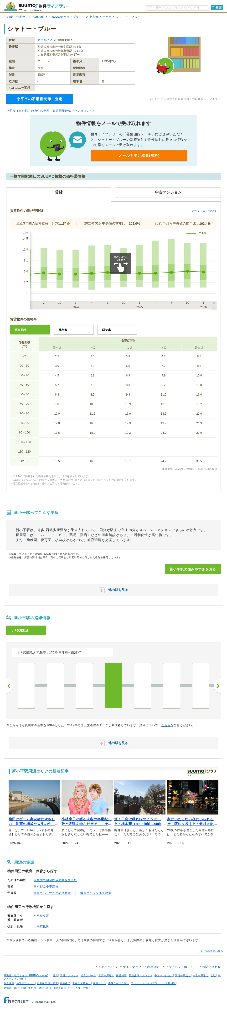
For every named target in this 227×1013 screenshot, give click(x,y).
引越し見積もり (81, 983)
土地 (213, 975)
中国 (70, 988)
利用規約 (153, 967)
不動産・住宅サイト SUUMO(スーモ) (26, 975)
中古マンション (164, 975)
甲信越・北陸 (36, 988)
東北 (16, 988)
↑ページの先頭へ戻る (210, 951)
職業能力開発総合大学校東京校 (55, 880)
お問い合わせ (211, 967)
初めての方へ (107, 967)
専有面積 (20, 330)
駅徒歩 (106, 330)
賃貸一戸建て (106, 975)
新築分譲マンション (140, 975)
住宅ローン (99, 983)
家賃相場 (121, 975)
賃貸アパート (88, 975)
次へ (217, 686)
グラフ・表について (204, 211)
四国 (63, 988)
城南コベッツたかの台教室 (52, 893)
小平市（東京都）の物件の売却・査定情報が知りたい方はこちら (51, 110)
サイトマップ (132, 967)
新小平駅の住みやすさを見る (193, 569)
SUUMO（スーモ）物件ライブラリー (36, 6)
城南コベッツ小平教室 (95, 893)
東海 (49, 988)
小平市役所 (41, 926)
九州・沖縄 (82, 988)
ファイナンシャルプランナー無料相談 (153, 983)
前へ (9, 686)
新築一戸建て (183, 975)
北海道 (8, 988)
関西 (56, 988)
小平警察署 (41, 916)
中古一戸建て (200, 975)
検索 (219, 7)
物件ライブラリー (118, 983)
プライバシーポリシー (180, 967)
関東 (23, 988)
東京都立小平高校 (46, 886)
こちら (165, 725)
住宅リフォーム (25, 983)
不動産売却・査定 (47, 983)
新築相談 (65, 983)
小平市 (107, 17)
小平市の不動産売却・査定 (39, 99)
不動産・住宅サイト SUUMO (24, 17)
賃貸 (55, 975)
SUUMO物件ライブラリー (67, 17)
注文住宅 (9, 983)
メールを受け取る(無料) (139, 155)
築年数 (63, 330)
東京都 (93, 17)
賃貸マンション (69, 975)
